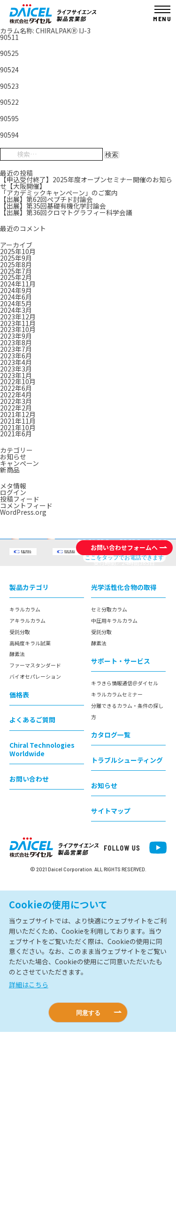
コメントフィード (26, 505)
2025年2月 (16, 277)
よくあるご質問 (32, 911)
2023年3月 (16, 368)
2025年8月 (16, 264)
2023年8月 (16, 342)
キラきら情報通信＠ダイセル (124, 875)
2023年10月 (18, 329)
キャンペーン (19, 463)
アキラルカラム (27, 812)
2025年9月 (16, 258)
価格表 (19, 886)
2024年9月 (16, 290)
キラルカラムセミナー (117, 886)
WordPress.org (23, 512)
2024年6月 (16, 297)
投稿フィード (19, 499)
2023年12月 (18, 316)
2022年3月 (16, 401)
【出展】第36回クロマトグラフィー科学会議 (66, 212)
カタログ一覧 (110, 926)
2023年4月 (16, 362)
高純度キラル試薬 (30, 834)
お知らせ (13, 456)
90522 (9, 102)
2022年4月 (16, 394)
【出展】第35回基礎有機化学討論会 (53, 205)
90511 (9, 37)
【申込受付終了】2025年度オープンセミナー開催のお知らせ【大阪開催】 (86, 183)
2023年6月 (16, 355)
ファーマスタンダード (35, 857)
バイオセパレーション (35, 868)
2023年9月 (16, 336)
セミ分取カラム (109, 801)
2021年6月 (16, 433)
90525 (9, 53)
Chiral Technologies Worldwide (42, 941)
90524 (9, 69)
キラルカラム (24, 801)
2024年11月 (18, 283)
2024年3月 (16, 310)
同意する (88, 1205)
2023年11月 (18, 323)
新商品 (10, 469)
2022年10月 (18, 381)
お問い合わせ (29, 970)
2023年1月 (16, 375)
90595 (9, 118)
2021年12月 (18, 414)
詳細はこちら (28, 1176)
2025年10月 (18, 251)
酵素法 (17, 846)
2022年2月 (16, 407)
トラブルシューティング (127, 952)
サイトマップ (110, 1002)
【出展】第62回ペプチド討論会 (46, 199)
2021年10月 (18, 427)
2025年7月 (16, 271)
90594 (9, 134)
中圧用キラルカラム (114, 812)
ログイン (13, 492)
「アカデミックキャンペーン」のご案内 (59, 192)
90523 (9, 86)
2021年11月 (18, 421)
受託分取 (19, 824)
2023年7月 (16, 349)
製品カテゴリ (29, 779)
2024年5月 (16, 303)
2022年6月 (16, 388)
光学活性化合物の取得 (124, 779)
